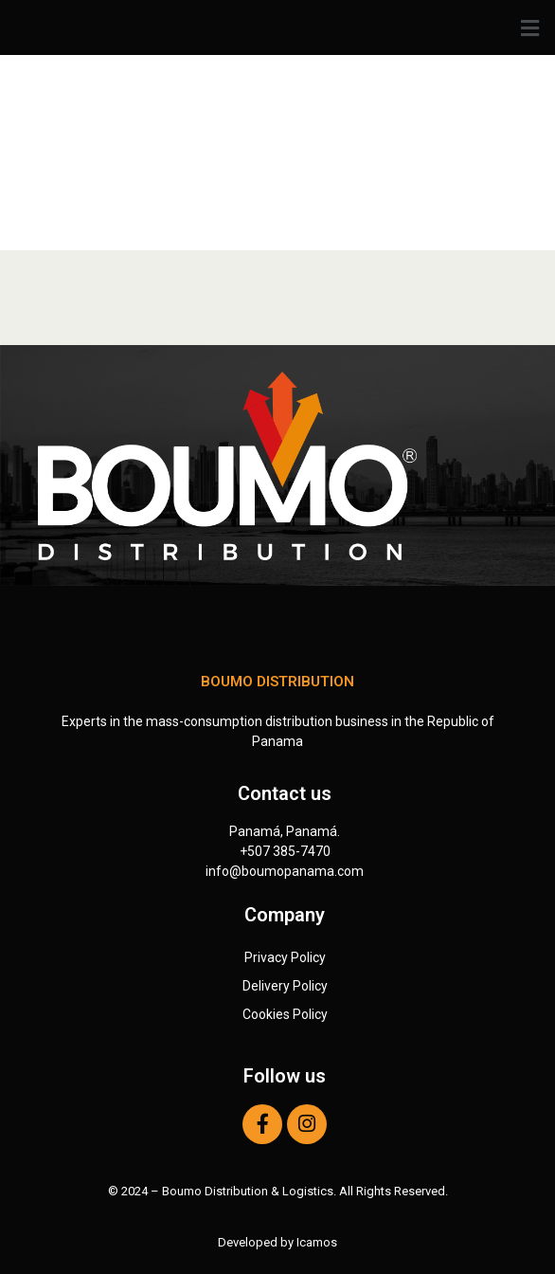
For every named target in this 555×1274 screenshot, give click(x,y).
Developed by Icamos (277, 1242)
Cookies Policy (285, 1014)
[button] (277, 28)
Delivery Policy (285, 985)
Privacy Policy (285, 957)
